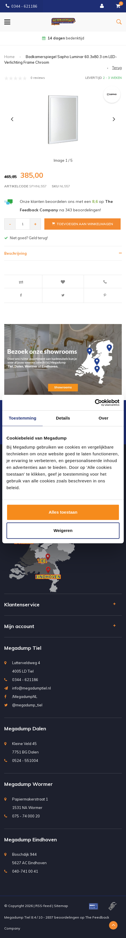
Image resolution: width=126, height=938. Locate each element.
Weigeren (62, 530)
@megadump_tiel (27, 705)
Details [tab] (63, 418)
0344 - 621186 (21, 6)
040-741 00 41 (25, 871)
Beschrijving (15, 253)
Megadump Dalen (25, 728)
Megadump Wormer (28, 784)
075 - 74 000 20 (26, 816)
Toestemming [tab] (22, 418)
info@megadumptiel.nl (31, 688)
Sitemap (61, 906)
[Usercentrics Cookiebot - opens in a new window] (95, 402)
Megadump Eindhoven (30, 839)
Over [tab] (103, 418)
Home (9, 56)
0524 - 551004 (25, 760)
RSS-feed (43, 906)
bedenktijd (63, 38)
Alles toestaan (63, 512)
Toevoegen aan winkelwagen (82, 224)
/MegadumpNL (24, 696)
